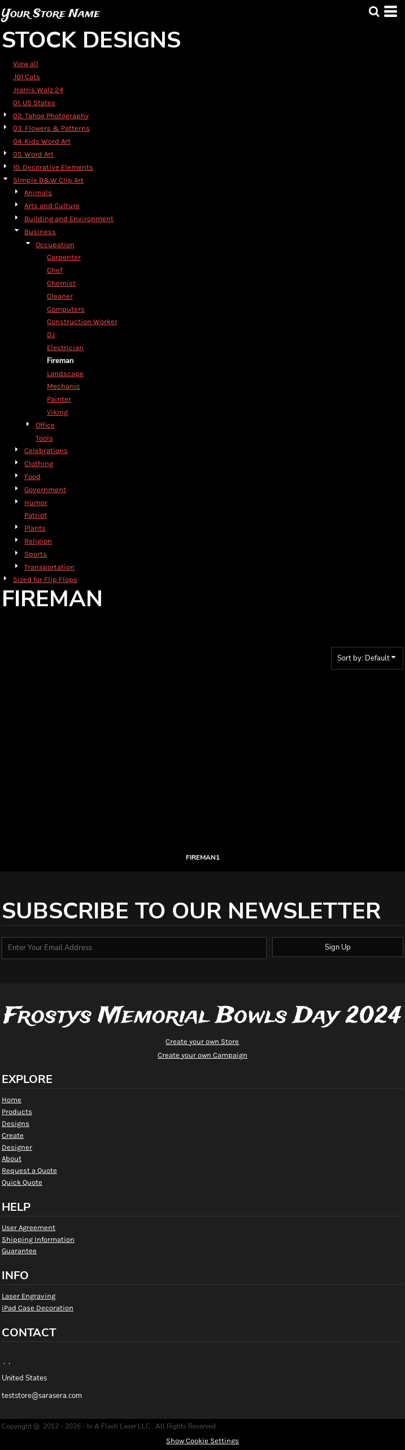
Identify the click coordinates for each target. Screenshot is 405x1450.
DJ (51, 334)
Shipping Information (38, 1239)
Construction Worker (82, 321)
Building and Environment (69, 218)
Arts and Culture (52, 205)
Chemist (61, 283)
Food (32, 476)
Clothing (38, 463)
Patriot (35, 515)
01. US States (34, 102)
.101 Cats (26, 76)
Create (13, 1135)
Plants (35, 528)
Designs (15, 1123)
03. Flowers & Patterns (51, 128)
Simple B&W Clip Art (48, 180)
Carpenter (64, 257)
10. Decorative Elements (53, 167)
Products (17, 1111)
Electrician (65, 347)
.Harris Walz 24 (38, 89)
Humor (35, 502)
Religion (38, 541)
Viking (57, 412)
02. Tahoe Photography (51, 115)
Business (40, 231)
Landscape (65, 373)
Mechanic (63, 386)
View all (25, 63)
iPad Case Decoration (37, 1308)
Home (11, 1099)
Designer (17, 1147)
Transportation (49, 567)
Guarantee (19, 1250)
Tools (44, 438)
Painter (59, 399)
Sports (35, 554)
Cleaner (60, 296)
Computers (66, 309)
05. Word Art (33, 154)
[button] (374, 11)
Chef (54, 270)
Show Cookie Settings (202, 1440)
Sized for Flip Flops (45, 579)
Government (45, 489)
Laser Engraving (28, 1296)
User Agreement (28, 1227)
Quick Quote (22, 1182)
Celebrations (46, 450)
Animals (38, 192)
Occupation (55, 244)
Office (45, 425)
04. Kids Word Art (42, 141)
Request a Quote (29, 1170)
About (11, 1158)
